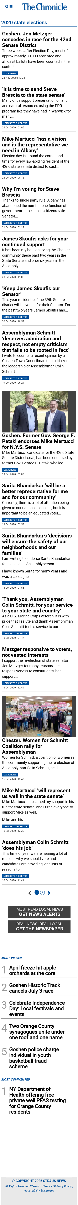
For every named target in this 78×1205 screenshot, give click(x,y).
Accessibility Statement (39, 1190)
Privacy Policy (63, 1186)
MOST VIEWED (11, 958)
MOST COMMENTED (15, 1079)
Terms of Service (41, 1186)
